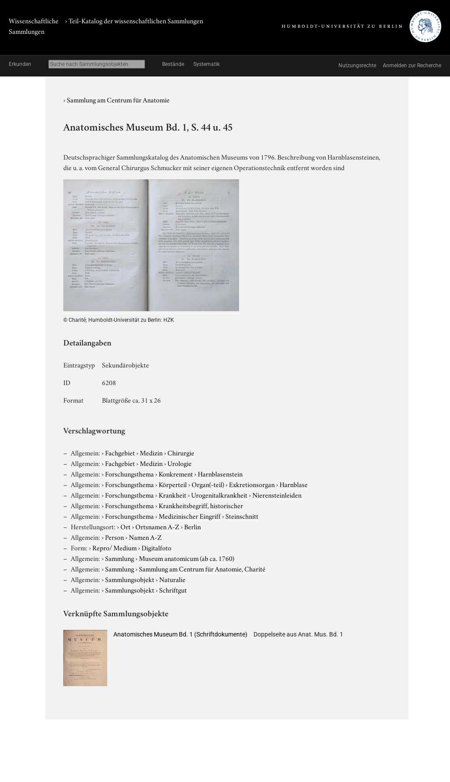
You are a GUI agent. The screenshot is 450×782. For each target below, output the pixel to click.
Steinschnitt (241, 515)
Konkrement (176, 473)
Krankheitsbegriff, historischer (201, 505)
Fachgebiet (120, 452)
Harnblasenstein (220, 473)
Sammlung (119, 558)
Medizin (151, 452)
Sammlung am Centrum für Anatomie (118, 99)
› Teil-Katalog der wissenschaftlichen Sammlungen (134, 20)
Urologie (179, 463)
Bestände (173, 64)
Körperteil (173, 484)
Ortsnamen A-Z (157, 526)
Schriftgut (173, 589)
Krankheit (172, 494)
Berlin (192, 526)
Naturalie (172, 579)
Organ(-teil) (208, 484)
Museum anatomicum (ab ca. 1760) (186, 558)
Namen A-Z (145, 537)
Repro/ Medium (114, 547)
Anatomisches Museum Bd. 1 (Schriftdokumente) (180, 634)
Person (114, 537)
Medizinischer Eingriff (190, 515)
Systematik (206, 64)
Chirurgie (180, 452)
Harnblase (293, 484)
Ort (125, 526)
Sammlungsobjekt (129, 579)
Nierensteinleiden (276, 494)
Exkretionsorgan (252, 484)
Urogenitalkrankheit (219, 494)
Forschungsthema (129, 473)
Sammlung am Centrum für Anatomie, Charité (202, 568)
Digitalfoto (156, 547)
